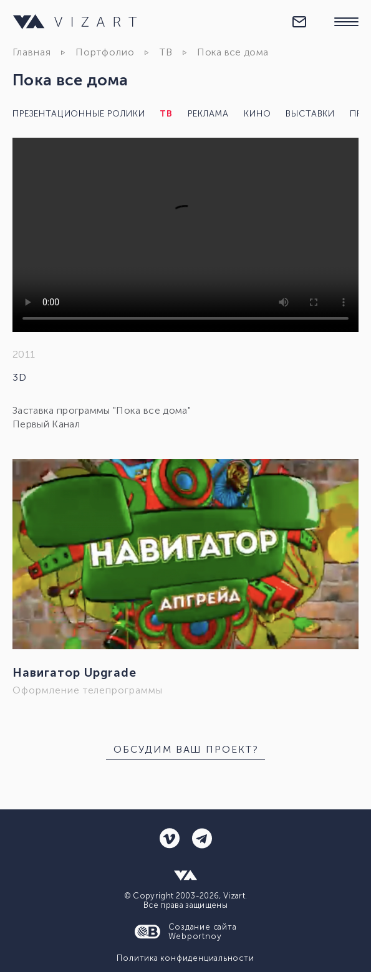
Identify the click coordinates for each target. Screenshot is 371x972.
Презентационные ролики (78, 113)
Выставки (310, 113)
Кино (257, 113)
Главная (31, 52)
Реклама (208, 113)
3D (19, 377)
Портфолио (105, 52)
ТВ (166, 52)
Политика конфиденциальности (185, 958)
